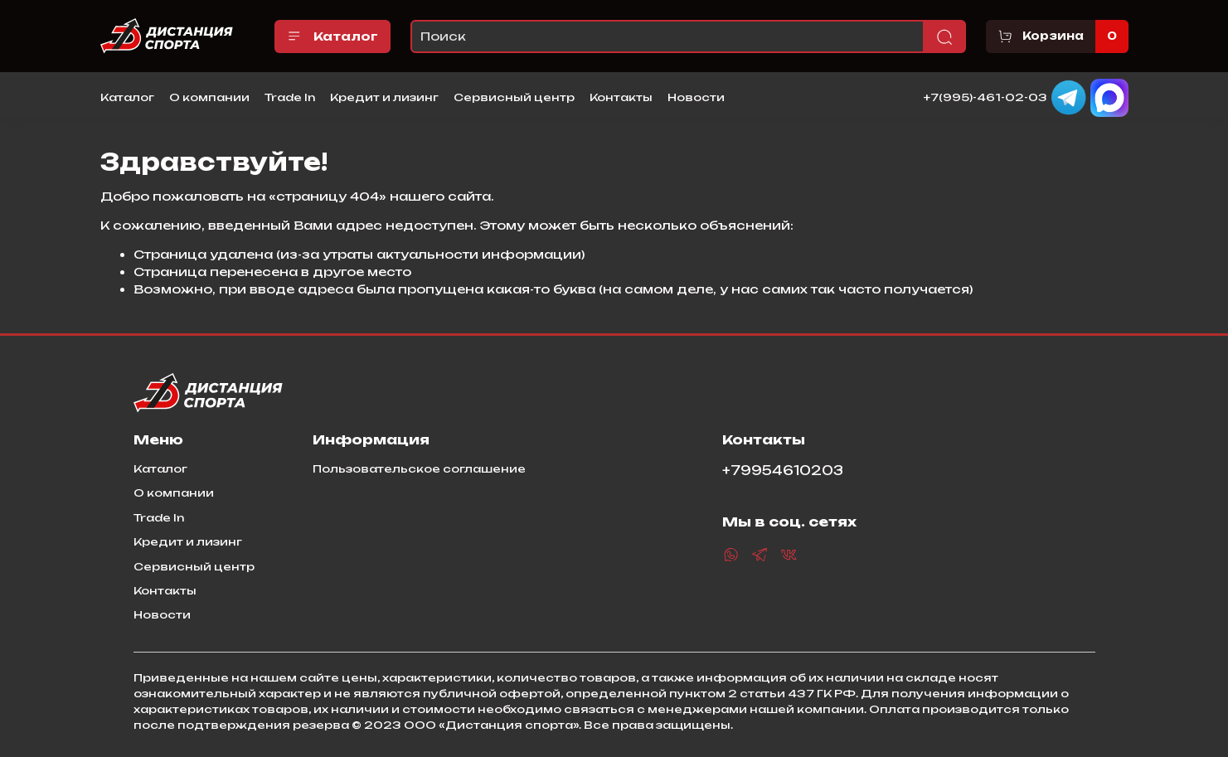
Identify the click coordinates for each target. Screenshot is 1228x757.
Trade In (290, 97)
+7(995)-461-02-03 (985, 96)
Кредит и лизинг (384, 97)
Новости (696, 97)
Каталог (333, 36)
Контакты (621, 97)
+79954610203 (782, 470)
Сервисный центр (514, 97)
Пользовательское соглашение (419, 468)
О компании (209, 97)
